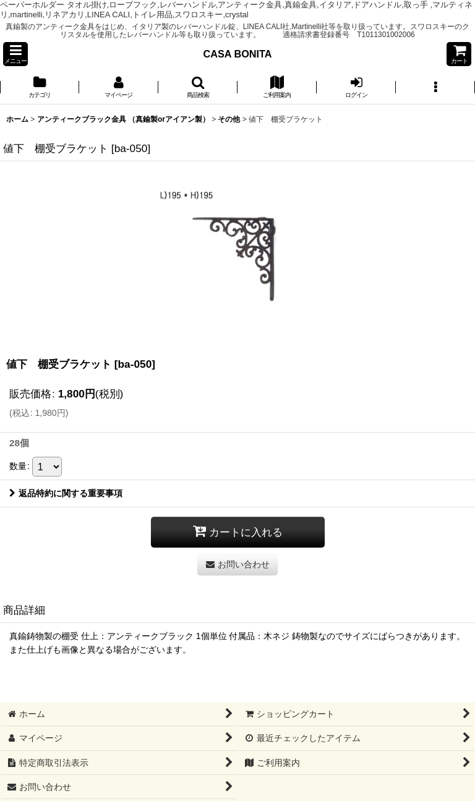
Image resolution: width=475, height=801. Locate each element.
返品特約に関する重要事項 (65, 493)
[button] (15, 54)
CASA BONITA (237, 53)
